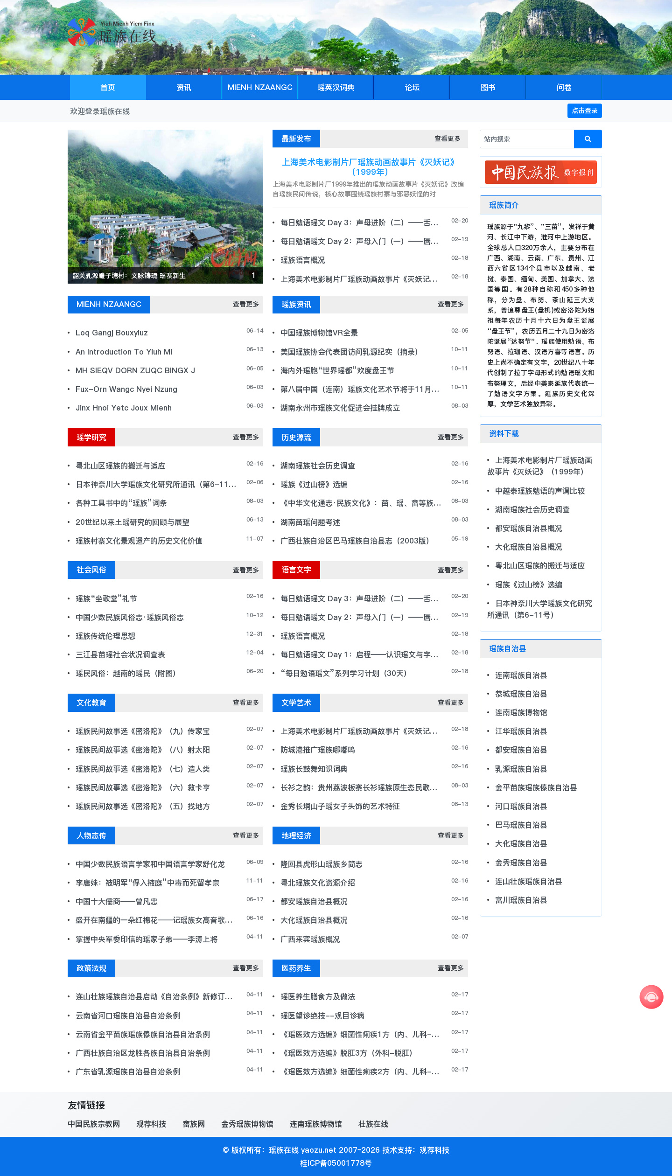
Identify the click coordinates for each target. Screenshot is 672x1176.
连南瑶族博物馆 (316, 1124)
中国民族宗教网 (94, 1124)
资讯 (183, 87)
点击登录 (585, 110)
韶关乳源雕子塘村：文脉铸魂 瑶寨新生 (129, 275)
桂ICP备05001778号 (336, 1163)
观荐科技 (151, 1124)
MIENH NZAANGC (260, 87)
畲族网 (193, 1124)
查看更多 (447, 138)
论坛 (412, 87)
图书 (488, 87)
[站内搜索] (527, 139)
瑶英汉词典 (336, 87)
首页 (107, 87)
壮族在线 (373, 1124)
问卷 (564, 87)
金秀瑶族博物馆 (247, 1124)
